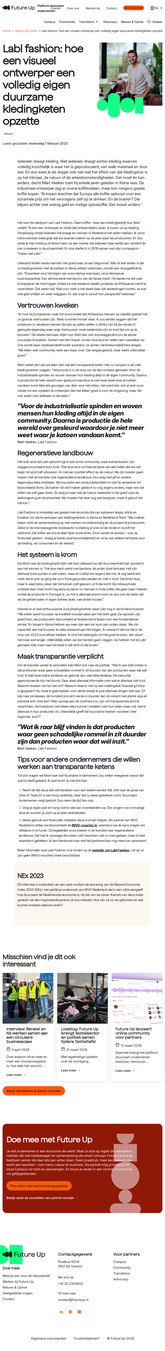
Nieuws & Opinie (132, 22)
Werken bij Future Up (18, 1282)
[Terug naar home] (19, 8)
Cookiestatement (86, 1338)
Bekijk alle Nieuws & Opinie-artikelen (33, 1091)
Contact (111, 8)
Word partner (134, 8)
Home (7, 31)
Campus (49, 22)
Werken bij (93, 8)
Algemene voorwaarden (48, 1338)
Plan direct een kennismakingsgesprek (39, 1186)
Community (67, 22)
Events (55, 8)
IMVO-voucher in (84, 825)
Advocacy (110, 22)
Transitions (121, 1273)
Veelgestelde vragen (18, 1293)
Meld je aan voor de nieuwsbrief (26, 1276)
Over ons (73, 8)
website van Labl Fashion (110, 850)
